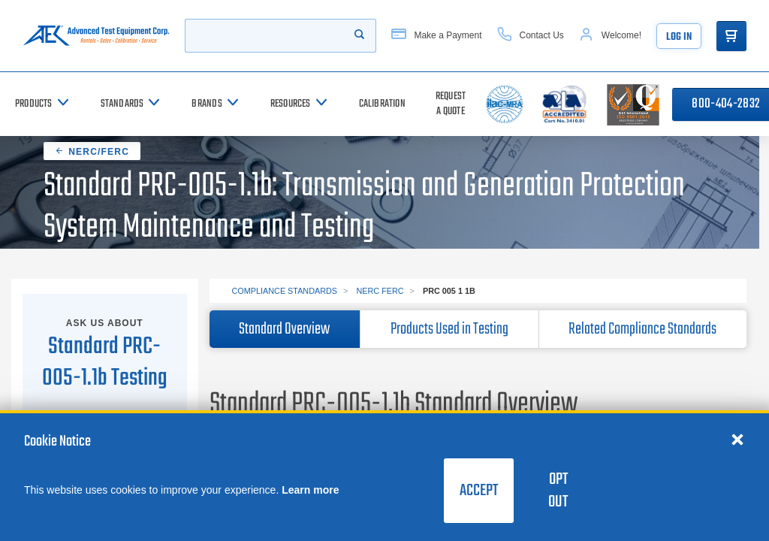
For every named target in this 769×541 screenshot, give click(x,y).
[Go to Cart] (731, 36)
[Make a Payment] (436, 35)
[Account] (610, 35)
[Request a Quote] (451, 104)
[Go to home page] (96, 35)
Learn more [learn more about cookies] (310, 490)
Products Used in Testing (449, 329)
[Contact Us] (530, 35)
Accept (479, 490)
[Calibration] (382, 104)
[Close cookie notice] (737, 438)
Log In (679, 37)
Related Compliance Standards (642, 329)
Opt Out (558, 491)
